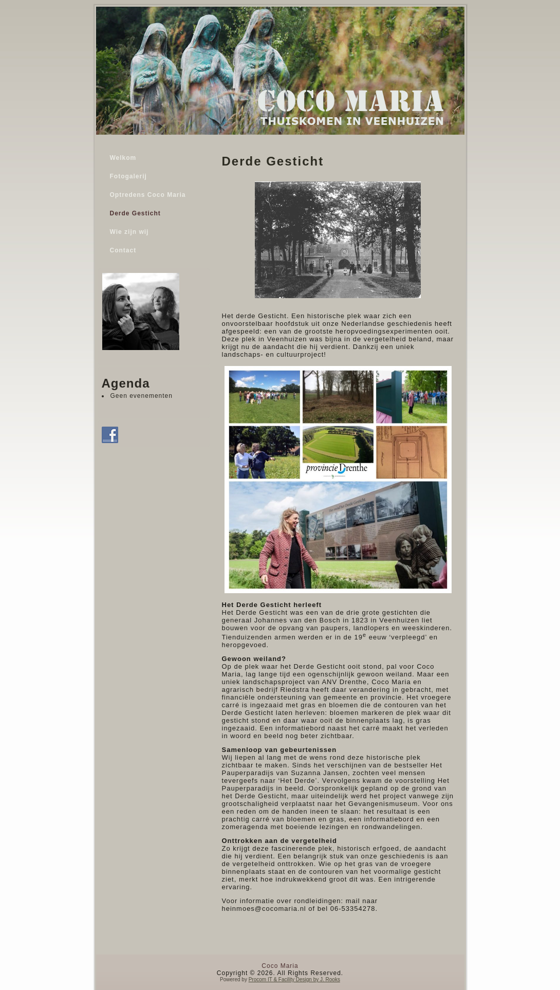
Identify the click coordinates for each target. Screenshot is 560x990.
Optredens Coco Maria (148, 194)
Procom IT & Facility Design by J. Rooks (294, 979)
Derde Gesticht (135, 213)
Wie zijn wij (129, 231)
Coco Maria (280, 965)
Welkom (123, 157)
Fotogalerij (128, 176)
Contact (123, 250)
